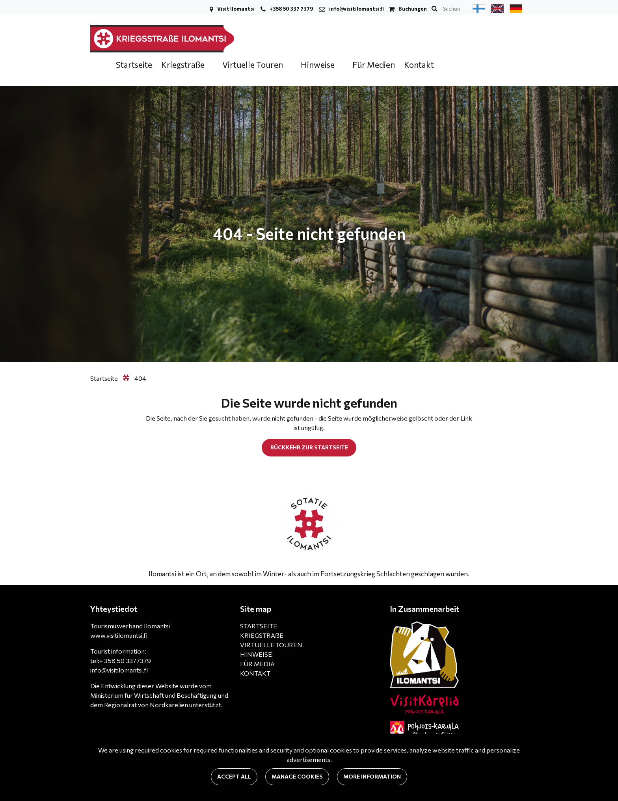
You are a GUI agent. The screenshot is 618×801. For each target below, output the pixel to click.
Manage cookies (297, 776)
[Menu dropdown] (209, 65)
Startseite (134, 64)
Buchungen (412, 9)
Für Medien (373, 64)
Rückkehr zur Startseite (309, 447)
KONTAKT (255, 673)
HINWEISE (256, 654)
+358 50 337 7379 (291, 9)
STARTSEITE (258, 626)
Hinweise (318, 64)
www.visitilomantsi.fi (118, 635)
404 (140, 378)
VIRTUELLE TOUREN (271, 644)
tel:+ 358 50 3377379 (120, 660)
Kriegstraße (183, 64)
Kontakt (419, 64)
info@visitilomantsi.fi (356, 9)
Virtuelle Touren (253, 64)
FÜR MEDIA (257, 663)
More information (372, 776)
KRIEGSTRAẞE (261, 635)
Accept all (234, 776)
